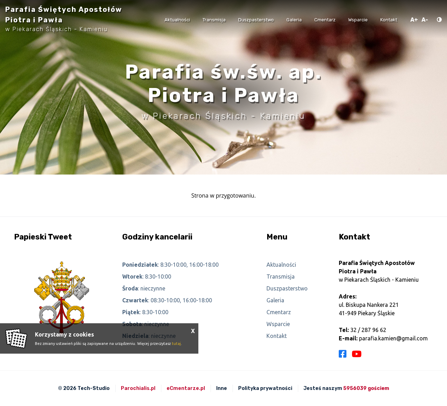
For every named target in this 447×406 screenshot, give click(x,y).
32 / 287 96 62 (368, 330)
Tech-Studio (94, 388)
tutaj (176, 343)
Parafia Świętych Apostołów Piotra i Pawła (63, 18)
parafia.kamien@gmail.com (393, 338)
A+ (414, 19)
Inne (221, 388)
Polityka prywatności (265, 388)
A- (425, 19)
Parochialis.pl (138, 388)
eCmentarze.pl (186, 388)
